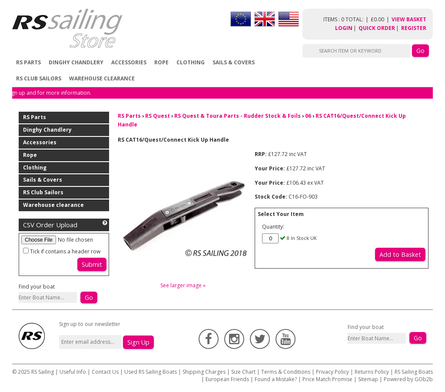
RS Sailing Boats (414, 371)
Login (343, 28)
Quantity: (273, 226)
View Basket (409, 19)
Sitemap (368, 379)
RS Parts (28, 62)
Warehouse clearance (102, 78)
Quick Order (377, 28)
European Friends (227, 379)
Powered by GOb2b (408, 379)
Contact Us (106, 371)
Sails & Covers (234, 62)
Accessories (128, 62)
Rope (161, 62)
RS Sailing (42, 371)
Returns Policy (372, 371)
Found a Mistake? (276, 379)
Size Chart (243, 371)
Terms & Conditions (285, 371)
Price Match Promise (327, 379)
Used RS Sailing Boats (150, 371)
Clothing (190, 62)
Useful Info (73, 371)
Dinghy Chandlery (76, 62)
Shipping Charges (204, 371)
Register (413, 28)
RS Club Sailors (38, 78)
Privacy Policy (332, 371)
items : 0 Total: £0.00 (357, 19)
